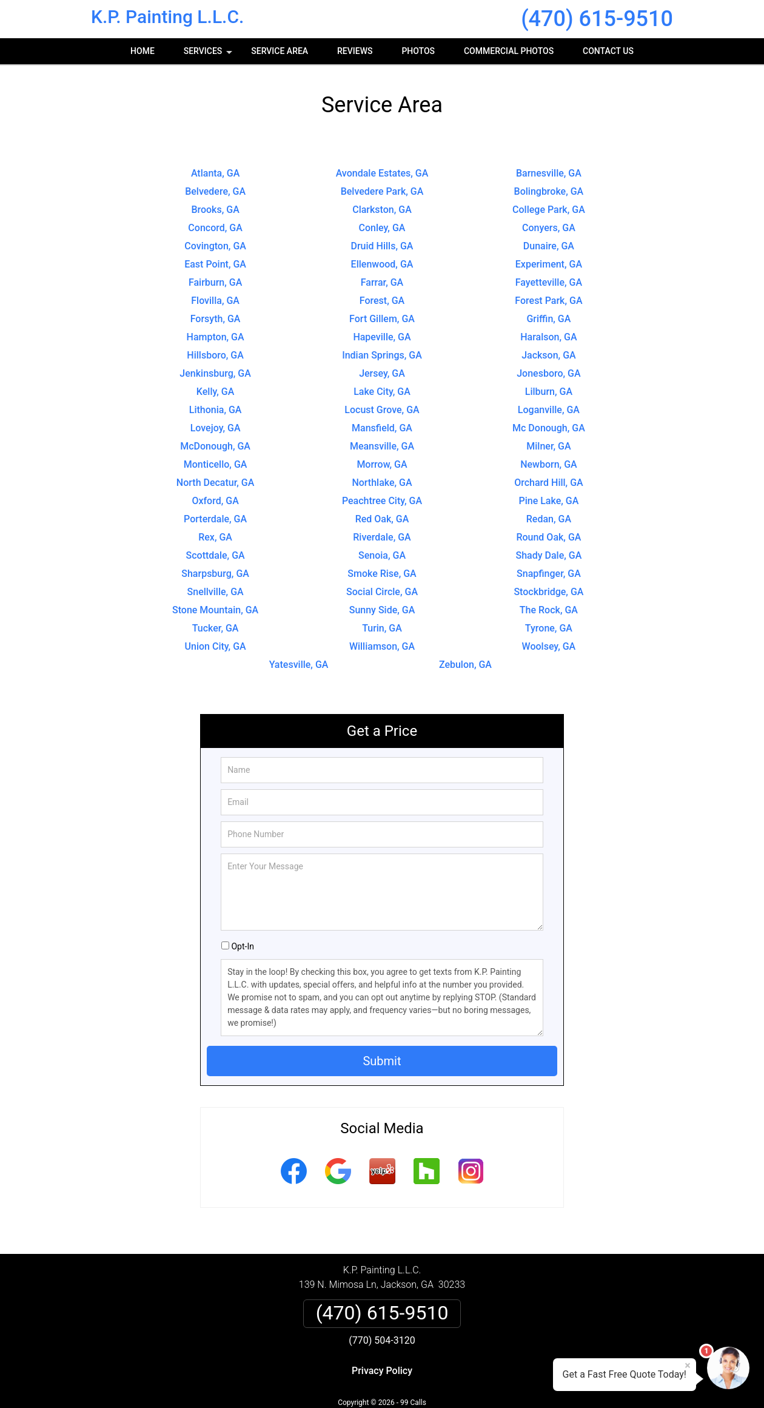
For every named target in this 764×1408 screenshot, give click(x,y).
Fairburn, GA (215, 282)
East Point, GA (215, 264)
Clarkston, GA (382, 209)
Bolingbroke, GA (549, 191)
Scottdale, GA (215, 555)
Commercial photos (509, 51)
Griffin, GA (548, 319)
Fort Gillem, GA (382, 319)
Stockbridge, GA (548, 592)
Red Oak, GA (382, 519)
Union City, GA (215, 646)
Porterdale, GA (215, 519)
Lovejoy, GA (215, 428)
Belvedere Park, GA (382, 191)
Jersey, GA (382, 373)
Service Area (279, 51)
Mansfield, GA (382, 428)
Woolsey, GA (549, 646)
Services (209, 55)
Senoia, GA (382, 555)
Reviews (354, 51)
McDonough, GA (215, 446)
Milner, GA (548, 446)
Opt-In (242, 946)
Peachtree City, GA (382, 501)
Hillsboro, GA (215, 355)
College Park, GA (548, 209)
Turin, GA (382, 628)
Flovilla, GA (215, 300)
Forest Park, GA (548, 300)
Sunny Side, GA (382, 610)
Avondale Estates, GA (382, 173)
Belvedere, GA (215, 191)
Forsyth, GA (215, 319)
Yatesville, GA (299, 664)
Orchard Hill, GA (548, 482)
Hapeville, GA (381, 337)
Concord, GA (215, 228)
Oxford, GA (215, 501)
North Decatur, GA (215, 482)
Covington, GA (215, 246)
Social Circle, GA (382, 592)
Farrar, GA (382, 282)
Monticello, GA (215, 464)
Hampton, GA (215, 337)
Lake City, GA (382, 391)
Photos (418, 51)
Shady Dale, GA (549, 555)
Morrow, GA (382, 464)
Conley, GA (382, 228)
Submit (382, 1061)
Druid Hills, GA (382, 246)
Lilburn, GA (548, 391)
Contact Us (608, 51)
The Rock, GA (549, 610)
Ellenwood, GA (382, 264)
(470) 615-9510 (597, 19)
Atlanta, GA (215, 173)
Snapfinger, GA (549, 573)
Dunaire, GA (548, 246)
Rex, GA (215, 537)
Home (142, 51)
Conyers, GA (548, 228)
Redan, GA (548, 519)
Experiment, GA (548, 264)
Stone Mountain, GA (215, 610)
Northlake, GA (382, 482)
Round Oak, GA (548, 537)
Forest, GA (382, 300)
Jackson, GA (548, 355)
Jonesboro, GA (548, 373)
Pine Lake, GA (548, 501)
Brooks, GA (215, 209)
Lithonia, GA (215, 410)
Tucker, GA (215, 628)
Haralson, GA (548, 337)
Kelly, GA (215, 391)
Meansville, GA (382, 446)
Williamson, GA (382, 646)
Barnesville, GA (548, 173)
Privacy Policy (382, 1370)
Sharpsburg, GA (215, 573)
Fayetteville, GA (548, 282)
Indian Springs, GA (382, 355)
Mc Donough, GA (548, 428)
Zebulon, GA (465, 664)
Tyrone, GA (548, 628)
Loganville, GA (549, 410)
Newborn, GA (548, 464)
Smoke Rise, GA (381, 573)
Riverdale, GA (381, 537)
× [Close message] (688, 1365)
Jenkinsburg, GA (214, 373)
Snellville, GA (215, 592)
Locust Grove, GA (381, 410)
